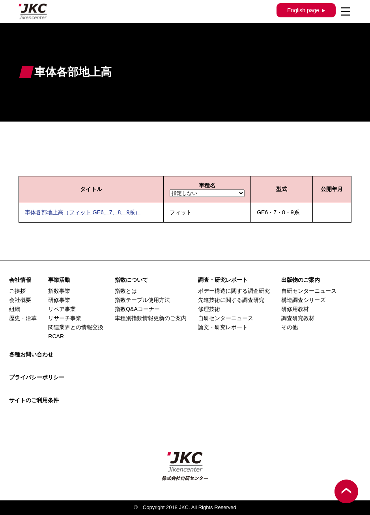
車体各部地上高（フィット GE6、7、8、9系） (82, 212)
